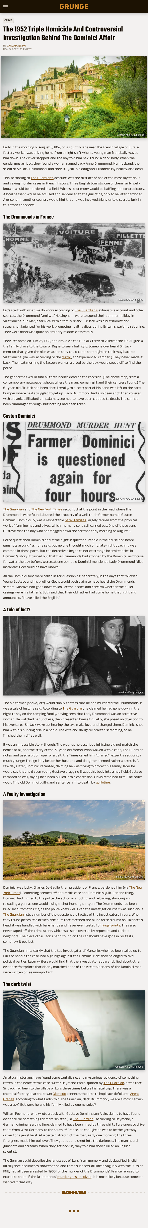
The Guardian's (42, 178)
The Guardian (13, 509)
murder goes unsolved (74, 1177)
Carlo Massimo (16, 45)
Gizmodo (59, 1094)
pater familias (75, 520)
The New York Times (46, 509)
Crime (8, 20)
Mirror (66, 357)
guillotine (103, 782)
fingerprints (111, 925)
